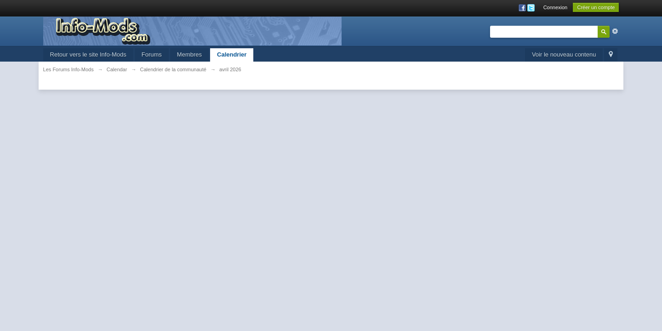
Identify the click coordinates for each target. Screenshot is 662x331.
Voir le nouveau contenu (564, 54)
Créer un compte (596, 7)
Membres (189, 54)
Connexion (555, 7)
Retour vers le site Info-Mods (88, 54)
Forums (152, 54)
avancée (615, 31)
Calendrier (231, 54)
